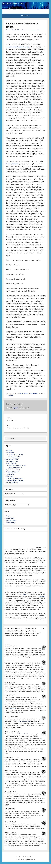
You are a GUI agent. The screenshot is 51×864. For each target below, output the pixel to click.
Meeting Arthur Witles (15, 457)
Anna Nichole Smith (24, 721)
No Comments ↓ (35, 30)
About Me (9, 450)
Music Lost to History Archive (17, 465)
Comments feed (11, 520)
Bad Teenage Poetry (12, 459)
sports (21, 393)
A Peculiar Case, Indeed (16, 454)
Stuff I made (10, 476)
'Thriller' (25, 594)
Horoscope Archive (12, 461)
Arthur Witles (10, 452)
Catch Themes (31, 859)
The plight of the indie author (14, 478)
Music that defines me (15, 467)
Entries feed (10, 518)
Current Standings (12, 164)
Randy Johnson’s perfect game (17, 47)
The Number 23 (23, 734)
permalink (11, 395)
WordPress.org (10, 522)
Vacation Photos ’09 (12, 482)
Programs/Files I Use (12, 472)
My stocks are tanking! (13, 470)
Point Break (12, 708)
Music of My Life (11, 463)
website (26, 393)
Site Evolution (10, 474)
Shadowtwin (25, 30)
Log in (8, 516)
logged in (15, 408)
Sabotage (41, 596)
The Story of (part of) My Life (14, 480)
